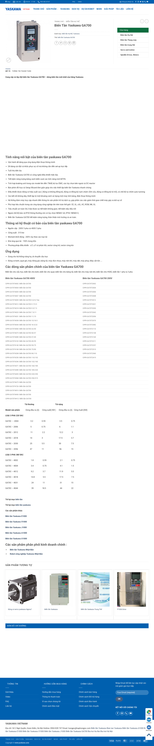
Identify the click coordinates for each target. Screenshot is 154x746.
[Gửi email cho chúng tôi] (143, 2)
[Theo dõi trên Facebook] (136, 2)
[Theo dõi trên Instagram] (138, 2)
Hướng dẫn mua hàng (51, 692)
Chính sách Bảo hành (88, 701)
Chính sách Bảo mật (50, 706)
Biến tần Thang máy (128, 40)
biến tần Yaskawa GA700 (66, 37)
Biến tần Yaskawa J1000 (54, 731)
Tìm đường (149, 713)
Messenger (149, 728)
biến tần (19, 499)
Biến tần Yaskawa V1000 (33, 731)
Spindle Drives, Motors (129, 55)
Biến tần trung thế (127, 45)
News (99, 9)
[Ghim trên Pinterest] (70, 43)
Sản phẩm (52, 9)
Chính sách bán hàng (88, 692)
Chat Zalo (149, 720)
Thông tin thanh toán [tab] (21, 71)
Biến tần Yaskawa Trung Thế (91, 609)
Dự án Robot (88, 9)
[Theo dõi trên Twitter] (140, 2)
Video (80, 2)
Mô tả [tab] (7, 71)
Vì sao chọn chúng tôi (51, 701)
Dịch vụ (75, 9)
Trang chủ (38, 9)
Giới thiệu (9, 692)
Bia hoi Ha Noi (94, 731)
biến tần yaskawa (23, 505)
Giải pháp (109, 9)
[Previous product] (146, 21)
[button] (126, 2)
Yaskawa (65, 9)
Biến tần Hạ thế (73, 21)
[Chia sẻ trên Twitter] (61, 43)
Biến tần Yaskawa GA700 (76, 731)
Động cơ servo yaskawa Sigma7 (20, 609)
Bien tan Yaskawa (114, 728)
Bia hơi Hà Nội (106, 731)
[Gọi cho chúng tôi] (145, 2)
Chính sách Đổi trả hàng (89, 697)
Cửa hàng (124, 30)
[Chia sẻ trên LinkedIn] (74, 43)
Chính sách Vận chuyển (89, 706)
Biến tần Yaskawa (51, 609)
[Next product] (142, 21)
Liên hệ (129, 9)
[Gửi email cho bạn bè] (65, 43)
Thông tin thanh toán (51, 697)
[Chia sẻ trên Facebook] (56, 43)
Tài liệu (120, 9)
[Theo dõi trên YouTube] (147, 2)
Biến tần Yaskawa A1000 (133, 728)
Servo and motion (127, 50)
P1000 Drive (121, 609)
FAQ (73, 2)
